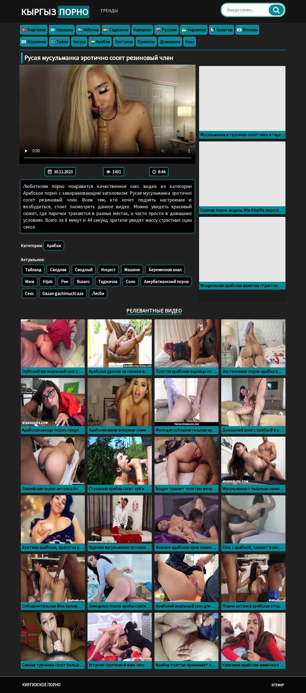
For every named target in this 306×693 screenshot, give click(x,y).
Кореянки (34, 41)
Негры (79, 41)
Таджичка (107, 281)
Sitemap (277, 685)
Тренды (109, 10)
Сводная (58, 269)
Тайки (59, 41)
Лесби (98, 293)
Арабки (100, 41)
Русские (166, 29)
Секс (29, 293)
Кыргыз (55, 12)
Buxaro (83, 281)
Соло (130, 281)
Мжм (29, 281)
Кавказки (142, 29)
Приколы (146, 41)
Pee (64, 281)
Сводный (83, 269)
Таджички (115, 29)
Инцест (108, 269)
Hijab (47, 281)
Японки (247, 29)
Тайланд (33, 269)
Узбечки (88, 29)
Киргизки (34, 29)
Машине (132, 269)
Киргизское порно (41, 684)
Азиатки (221, 29)
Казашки (62, 29)
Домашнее (170, 41)
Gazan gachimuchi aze (62, 293)
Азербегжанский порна (166, 281)
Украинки (194, 29)
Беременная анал (165, 269)
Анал (189, 41)
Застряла (124, 41)
